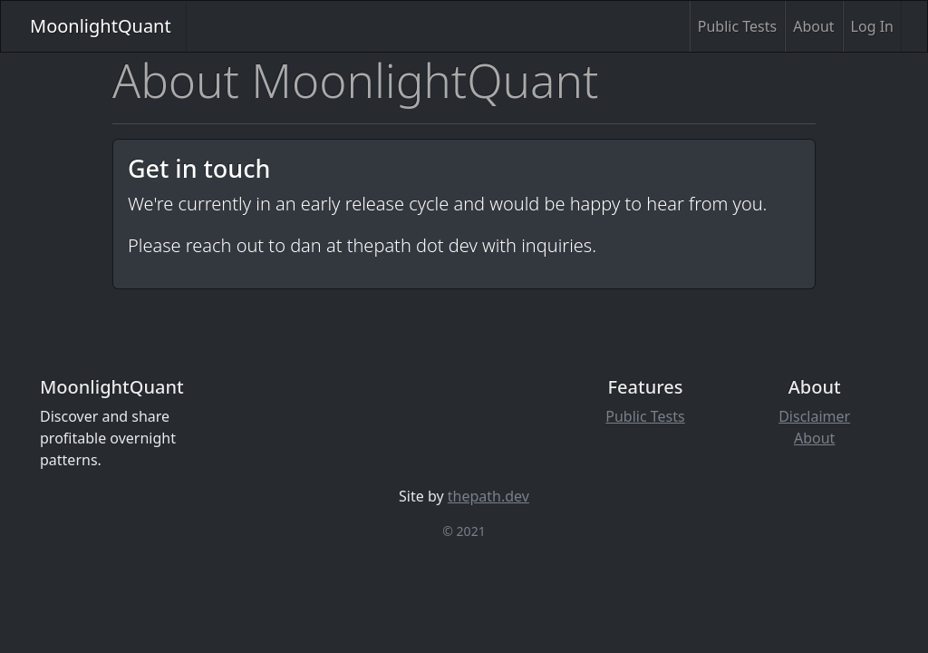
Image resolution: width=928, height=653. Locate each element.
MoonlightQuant (100, 26)
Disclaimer (814, 416)
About (813, 26)
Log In (872, 26)
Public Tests (737, 26)
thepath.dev (488, 496)
